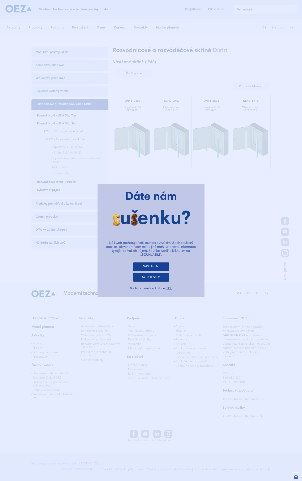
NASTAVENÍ (151, 266)
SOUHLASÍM (151, 277)
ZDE (169, 288)
